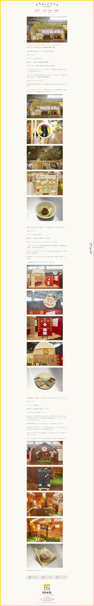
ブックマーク (60, 577)
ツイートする (46, 577)
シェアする (33, 577)
